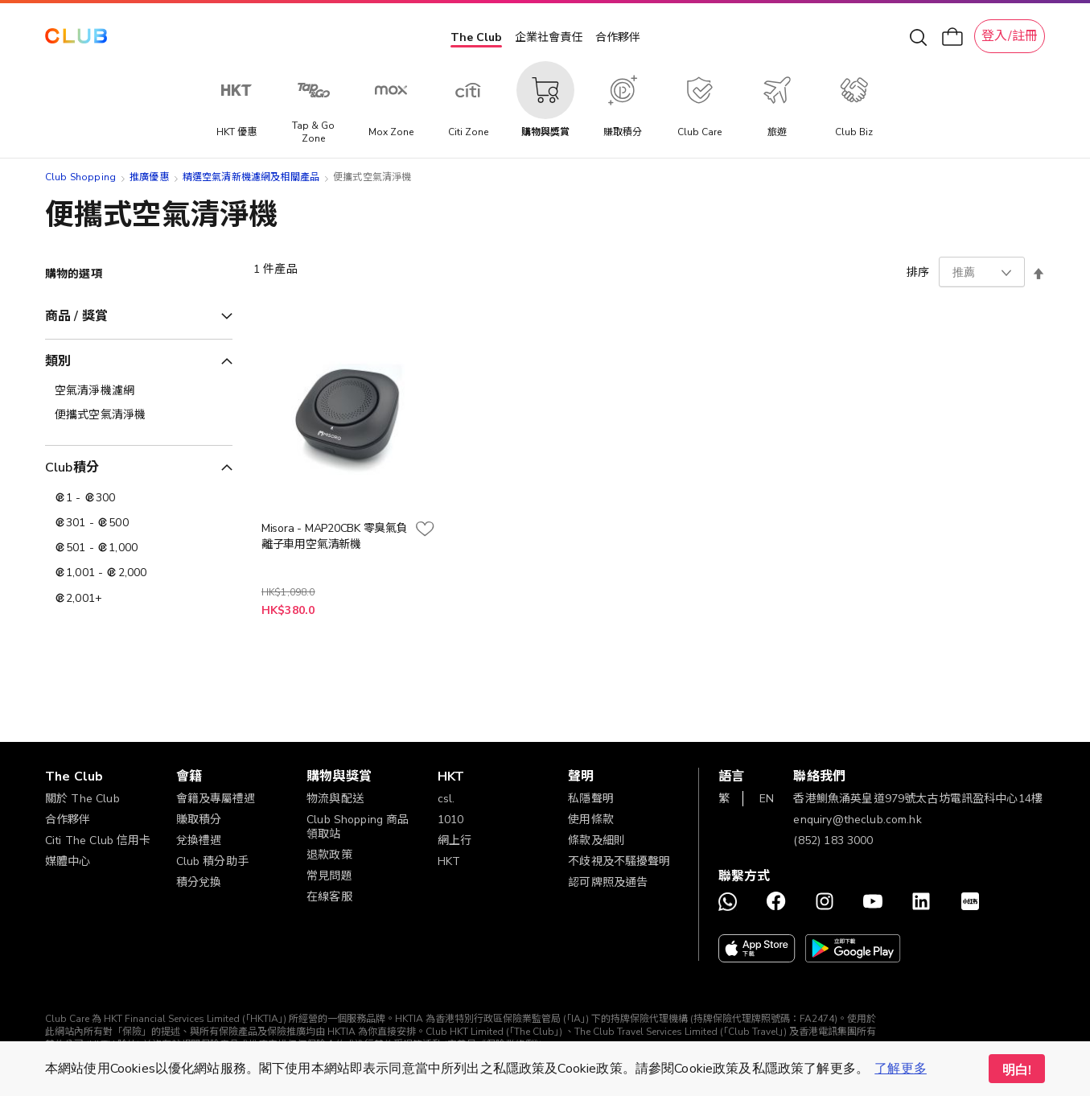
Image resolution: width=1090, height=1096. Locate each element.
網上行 (454, 840)
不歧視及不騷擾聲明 (619, 861)
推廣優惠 (149, 177)
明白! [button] (1016, 1070)
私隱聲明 (591, 798)
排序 (918, 272)
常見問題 (329, 876)
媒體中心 (68, 861)
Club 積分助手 (212, 861)
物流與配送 (335, 798)
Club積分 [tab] (72, 467)
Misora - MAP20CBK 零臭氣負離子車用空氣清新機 (334, 536)
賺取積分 (199, 819)
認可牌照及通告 (608, 882)
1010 (451, 819)
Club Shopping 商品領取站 (357, 827)
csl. (446, 798)
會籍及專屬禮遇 (216, 798)
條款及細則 (596, 840)
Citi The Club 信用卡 (98, 840)
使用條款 (591, 819)
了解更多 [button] (900, 1068)
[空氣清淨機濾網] (139, 391)
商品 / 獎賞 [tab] (76, 316)
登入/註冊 (1009, 36)
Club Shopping (80, 177)
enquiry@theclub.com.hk (857, 819)
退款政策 (329, 855)
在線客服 (329, 896)
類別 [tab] (58, 361)
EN (766, 798)
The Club (476, 37)
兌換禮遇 (199, 840)
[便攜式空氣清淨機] (139, 415)
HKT (449, 861)
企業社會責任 (548, 37)
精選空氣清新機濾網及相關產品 (251, 177)
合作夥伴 (617, 37)
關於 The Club (82, 798)
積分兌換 (199, 882)
